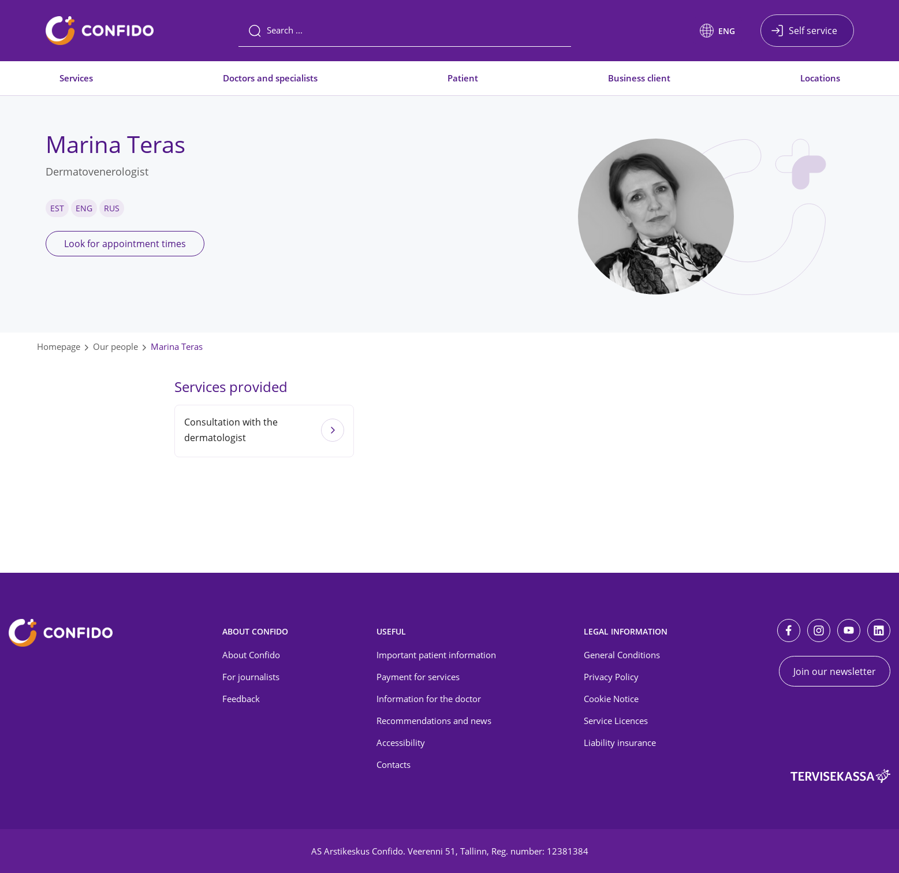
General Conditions (622, 655)
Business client (639, 78)
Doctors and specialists (270, 78)
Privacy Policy (611, 676)
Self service (813, 30)
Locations (820, 78)
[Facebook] (788, 630)
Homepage (58, 346)
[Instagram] (818, 630)
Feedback (241, 698)
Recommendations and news (433, 720)
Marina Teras (177, 346)
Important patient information (436, 655)
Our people (115, 346)
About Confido (251, 655)
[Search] (404, 30)
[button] (717, 30)
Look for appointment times (125, 243)
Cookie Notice (611, 698)
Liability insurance (620, 742)
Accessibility (400, 742)
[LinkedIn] (878, 630)
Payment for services (418, 676)
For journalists (250, 676)
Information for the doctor (428, 698)
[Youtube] (848, 630)
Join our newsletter (834, 671)
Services (76, 78)
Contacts (393, 764)
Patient (462, 78)
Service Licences (616, 720)
